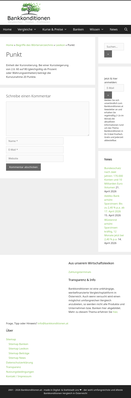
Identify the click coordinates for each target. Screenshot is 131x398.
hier (115, 312)
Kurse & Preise (56, 29)
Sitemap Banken (18, 344)
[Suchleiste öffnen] (126, 29)
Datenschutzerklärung (19, 362)
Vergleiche (28, 29)
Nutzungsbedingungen (20, 371)
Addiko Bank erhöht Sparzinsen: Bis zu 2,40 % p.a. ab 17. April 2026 (114, 203)
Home (7, 29)
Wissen (98, 29)
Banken (78, 29)
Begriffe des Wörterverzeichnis (34, 45)
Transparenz (13, 367)
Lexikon (60, 45)
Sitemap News (17, 357)
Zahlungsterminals (80, 272)
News (114, 29)
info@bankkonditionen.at (53, 323)
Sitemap (11, 339)
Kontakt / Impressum (18, 376)
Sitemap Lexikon (18, 348)
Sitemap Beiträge (19, 353)
